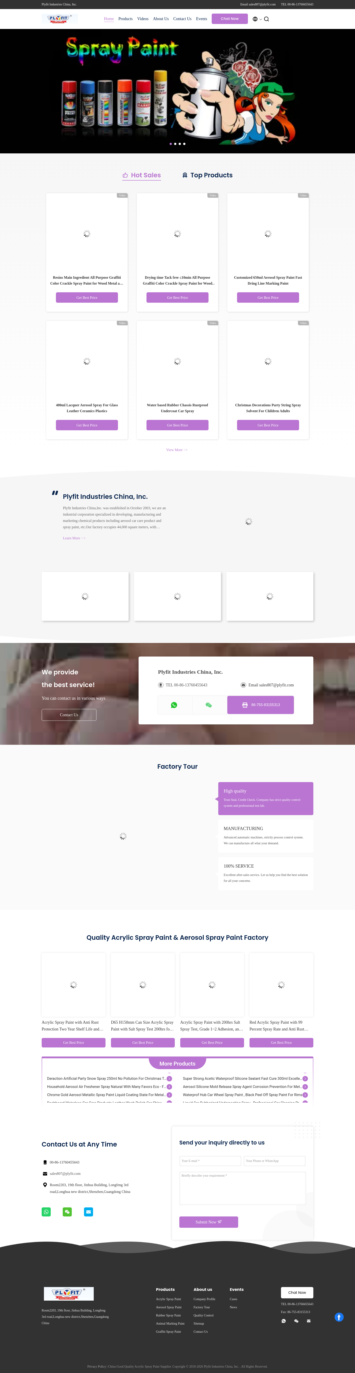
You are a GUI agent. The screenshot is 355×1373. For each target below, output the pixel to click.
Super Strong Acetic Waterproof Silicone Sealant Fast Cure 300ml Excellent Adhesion (242, 1079)
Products (125, 19)
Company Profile (204, 1299)
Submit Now (209, 1221)
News (233, 1307)
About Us (161, 19)
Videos (143, 19)
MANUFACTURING (243, 828)
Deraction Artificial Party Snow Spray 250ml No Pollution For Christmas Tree (107, 1079)
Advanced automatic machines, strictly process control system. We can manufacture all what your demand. (263, 840)
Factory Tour (202, 1307)
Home (109, 19)
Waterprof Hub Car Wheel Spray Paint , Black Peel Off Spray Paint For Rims (242, 1095)
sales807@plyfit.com (65, 1173)
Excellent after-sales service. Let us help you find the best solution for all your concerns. (266, 878)
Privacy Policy (96, 1366)
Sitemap (199, 1323)
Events (201, 19)
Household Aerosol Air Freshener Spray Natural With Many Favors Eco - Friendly (107, 1087)
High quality (235, 790)
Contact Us (182, 19)
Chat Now (230, 18)
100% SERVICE (239, 866)
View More (176, 450)
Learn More (74, 538)
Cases (233, 1299)
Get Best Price (87, 298)
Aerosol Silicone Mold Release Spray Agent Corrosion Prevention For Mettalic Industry (242, 1087)
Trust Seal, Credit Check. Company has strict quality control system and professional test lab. (262, 802)
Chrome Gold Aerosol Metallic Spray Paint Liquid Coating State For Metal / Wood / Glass (107, 1095)
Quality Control (203, 1315)
